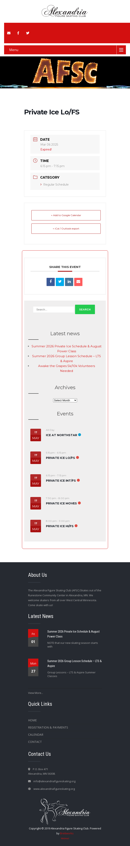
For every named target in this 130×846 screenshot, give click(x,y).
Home (32, 720)
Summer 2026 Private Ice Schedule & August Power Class (73, 634)
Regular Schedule (54, 184)
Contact (35, 742)
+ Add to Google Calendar (66, 215)
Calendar (35, 735)
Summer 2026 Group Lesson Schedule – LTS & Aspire (74, 663)
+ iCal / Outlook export (66, 228)
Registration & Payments (48, 727)
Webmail (65, 838)
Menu (13, 50)
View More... (35, 693)
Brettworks (67, 833)
